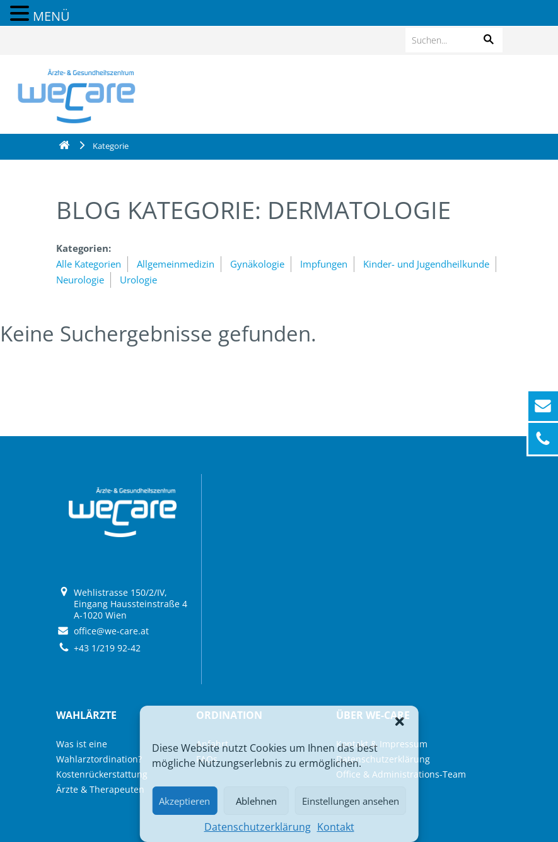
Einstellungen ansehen (350, 801)
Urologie (138, 279)
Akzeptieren (184, 801)
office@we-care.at (111, 631)
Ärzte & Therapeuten (100, 789)
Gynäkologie (257, 264)
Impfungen (323, 264)
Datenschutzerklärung (257, 827)
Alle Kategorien (88, 264)
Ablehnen (256, 801)
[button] (399, 721)
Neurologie (80, 279)
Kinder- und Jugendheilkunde (426, 264)
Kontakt (335, 827)
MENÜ (51, 16)
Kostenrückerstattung (102, 774)
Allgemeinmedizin (175, 264)
